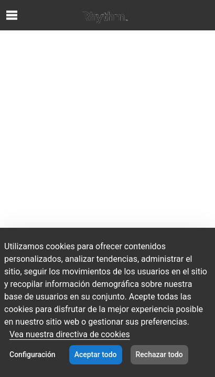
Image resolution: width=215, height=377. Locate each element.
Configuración (32, 354)
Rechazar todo (159, 354)
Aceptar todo (95, 354)
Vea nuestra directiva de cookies (69, 334)
